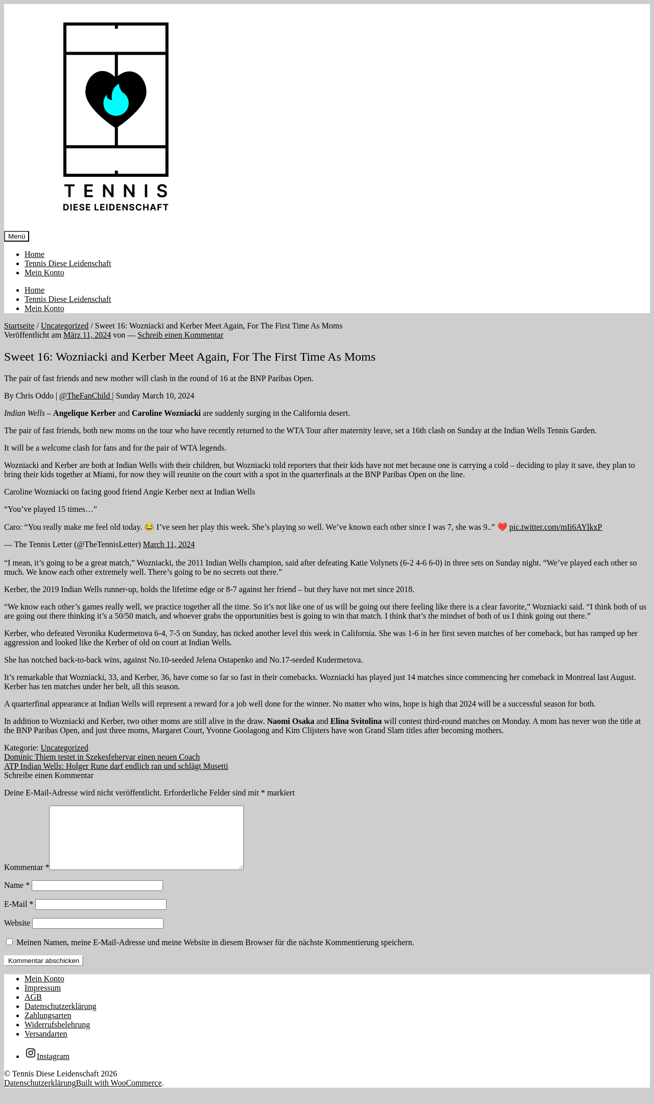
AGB (33, 1009)
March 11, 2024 (169, 544)
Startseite (19, 325)
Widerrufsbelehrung (57, 1036)
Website (17, 935)
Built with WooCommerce (118, 1095)
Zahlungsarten (48, 1027)
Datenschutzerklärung (60, 1018)
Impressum (43, 1000)
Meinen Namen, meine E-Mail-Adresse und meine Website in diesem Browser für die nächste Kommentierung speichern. (215, 954)
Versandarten (46, 1046)
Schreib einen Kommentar (180, 335)
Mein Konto (44, 272)
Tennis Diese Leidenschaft (68, 263)
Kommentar (26, 879)
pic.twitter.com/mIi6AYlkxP (555, 527)
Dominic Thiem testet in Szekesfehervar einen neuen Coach (102, 757)
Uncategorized (64, 325)
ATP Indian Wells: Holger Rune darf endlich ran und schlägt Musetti (116, 766)
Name (17, 897)
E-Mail (18, 916)
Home (34, 254)
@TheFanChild (85, 395)
